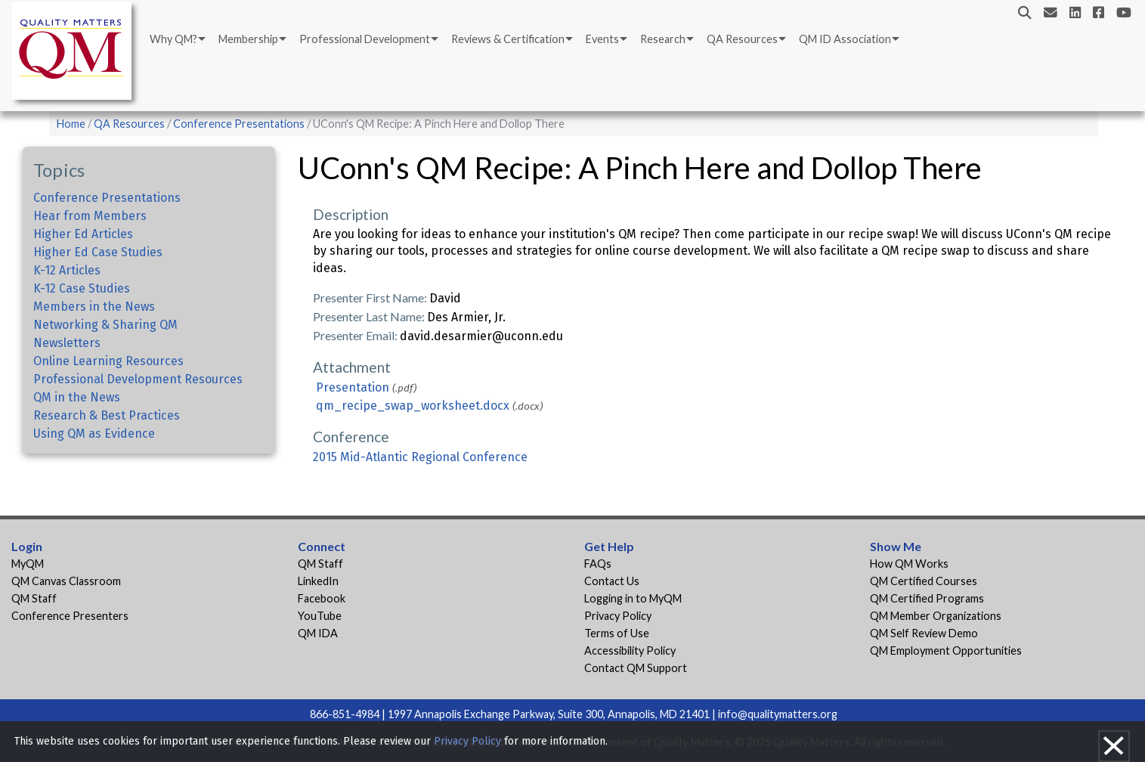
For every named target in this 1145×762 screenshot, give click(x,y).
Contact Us (611, 581)
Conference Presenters (69, 615)
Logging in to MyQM (633, 598)
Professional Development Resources (138, 379)
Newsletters (67, 343)
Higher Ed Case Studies (97, 252)
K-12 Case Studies (81, 288)
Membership (248, 39)
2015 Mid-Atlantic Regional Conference (420, 457)
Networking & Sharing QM (105, 325)
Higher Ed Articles (83, 234)
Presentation (352, 387)
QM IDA (318, 633)
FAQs (597, 563)
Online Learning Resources (108, 361)
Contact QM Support (635, 667)
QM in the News (76, 397)
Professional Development (364, 39)
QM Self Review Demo (924, 633)
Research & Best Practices (106, 415)
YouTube (320, 615)
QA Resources (742, 39)
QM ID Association (845, 39)
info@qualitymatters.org (777, 714)
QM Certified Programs (927, 598)
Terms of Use (616, 633)
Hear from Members (90, 216)
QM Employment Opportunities (946, 650)
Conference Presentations (239, 123)
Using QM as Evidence (94, 433)
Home (71, 123)
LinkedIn (318, 581)
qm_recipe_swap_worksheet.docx (412, 405)
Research (662, 39)
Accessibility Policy (630, 650)
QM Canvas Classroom (66, 581)
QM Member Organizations (935, 615)
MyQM (27, 563)
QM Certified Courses (923, 581)
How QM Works (909, 563)
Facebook (321, 598)
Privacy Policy (617, 615)
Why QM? (173, 39)
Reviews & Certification (508, 39)
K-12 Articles (67, 270)
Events (602, 39)
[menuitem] (176, 39)
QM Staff (34, 598)
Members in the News (94, 306)
